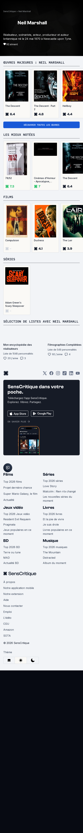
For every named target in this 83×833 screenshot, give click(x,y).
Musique (50, 688)
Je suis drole (51, 672)
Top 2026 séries (53, 628)
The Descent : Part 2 (44, 222)
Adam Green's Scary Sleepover (14, 418)
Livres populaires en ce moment (57, 679)
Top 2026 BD (11, 694)
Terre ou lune (12, 700)
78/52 (8, 292)
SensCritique (9, 128)
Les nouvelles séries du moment (57, 646)
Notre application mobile (18, 735)
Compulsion (12, 354)
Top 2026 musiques (55, 694)
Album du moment (54, 710)
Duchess (39, 354)
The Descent (12, 220)
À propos (9, 729)
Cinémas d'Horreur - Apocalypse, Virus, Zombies (44, 294)
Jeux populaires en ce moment (17, 679)
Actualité (8, 647)
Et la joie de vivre (53, 667)
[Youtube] (78, 488)
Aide (6, 747)
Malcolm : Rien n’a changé (59, 639)
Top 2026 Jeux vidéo (16, 661)
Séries (48, 622)
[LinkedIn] (71, 488)
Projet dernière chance (17, 635)
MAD (6, 705)
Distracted (49, 705)
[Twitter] (45, 488)
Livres (48, 655)
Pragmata (9, 672)
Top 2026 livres (52, 661)
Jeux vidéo (13, 655)
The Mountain (51, 700)
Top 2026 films (12, 629)
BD (6, 688)
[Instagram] (58, 488)
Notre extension (13, 741)
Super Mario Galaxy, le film (20, 641)
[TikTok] (65, 488)
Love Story (50, 633)
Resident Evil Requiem (16, 667)
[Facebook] (51, 488)
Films (8, 622)
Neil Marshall (24, 128)
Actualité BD (11, 710)
